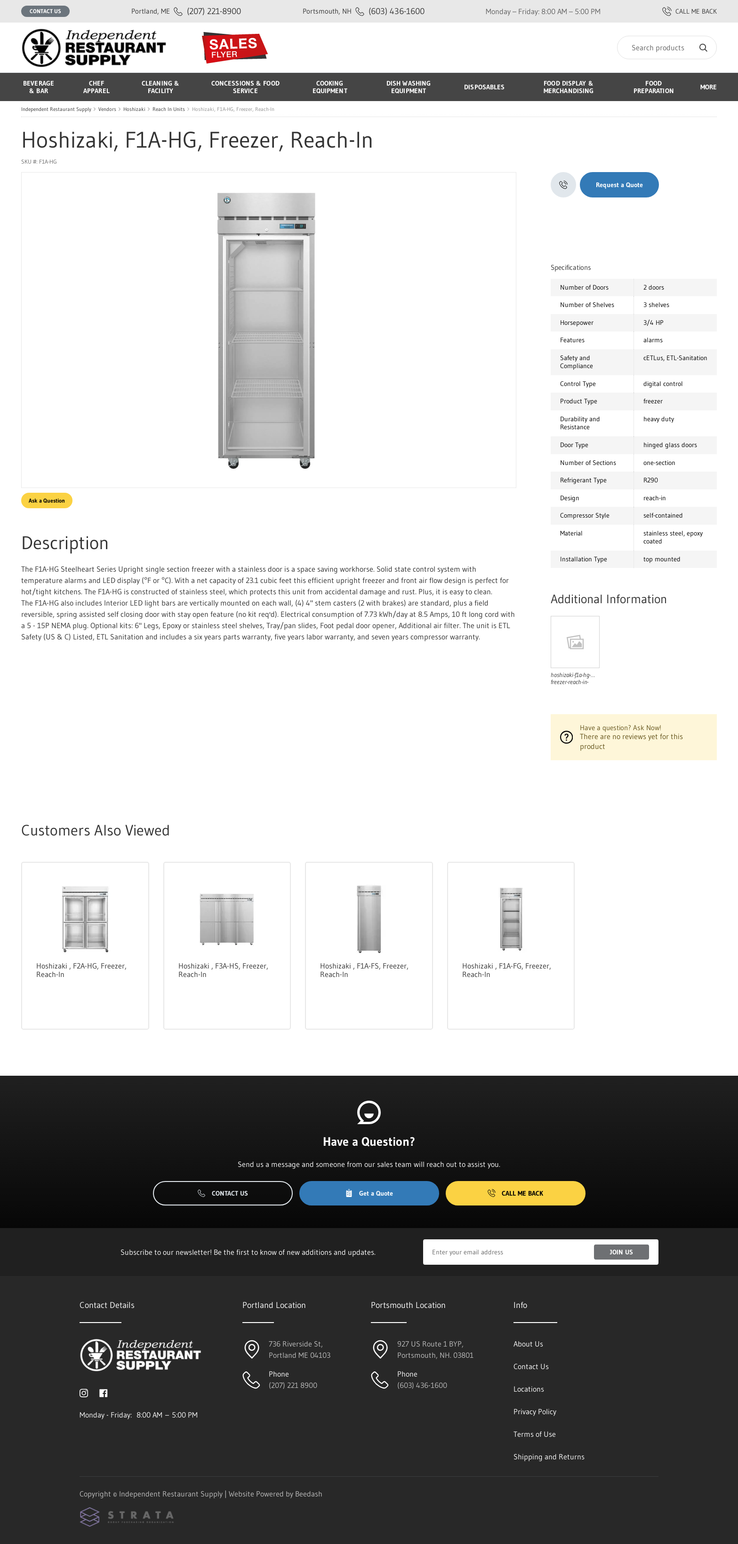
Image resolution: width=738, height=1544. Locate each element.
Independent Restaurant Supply (56, 109)
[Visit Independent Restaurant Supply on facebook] (103, 1392)
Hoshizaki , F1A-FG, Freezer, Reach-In (506, 969)
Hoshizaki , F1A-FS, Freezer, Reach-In (364, 969)
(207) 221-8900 (186, 11)
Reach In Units (168, 109)
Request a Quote (619, 185)
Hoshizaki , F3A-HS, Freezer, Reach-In (223, 969)
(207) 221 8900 (293, 1385)
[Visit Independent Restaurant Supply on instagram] (84, 1392)
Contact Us (45, 11)
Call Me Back (515, 1193)
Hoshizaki (134, 109)
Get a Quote (369, 1193)
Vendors (107, 109)
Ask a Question (47, 500)
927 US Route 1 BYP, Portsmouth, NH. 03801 (435, 1349)
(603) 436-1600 (364, 11)
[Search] (667, 47)
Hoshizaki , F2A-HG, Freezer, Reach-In (81, 969)
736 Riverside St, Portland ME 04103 (299, 1349)
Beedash (308, 1493)
